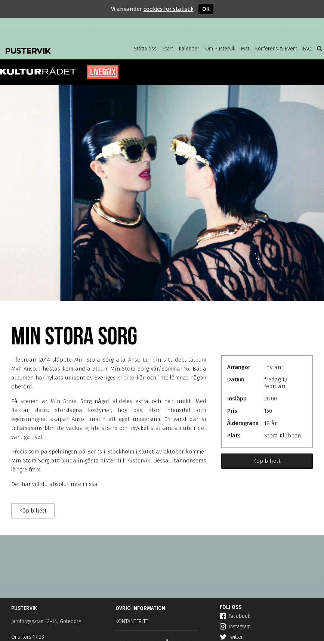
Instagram (235, 626)
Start (168, 49)
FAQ (307, 49)
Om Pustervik (220, 49)
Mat (245, 49)
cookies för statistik (169, 9)
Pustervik (52, 48)
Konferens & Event (276, 49)
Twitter (231, 637)
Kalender (189, 49)
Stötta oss (145, 49)
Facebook (235, 616)
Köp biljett (267, 461)
